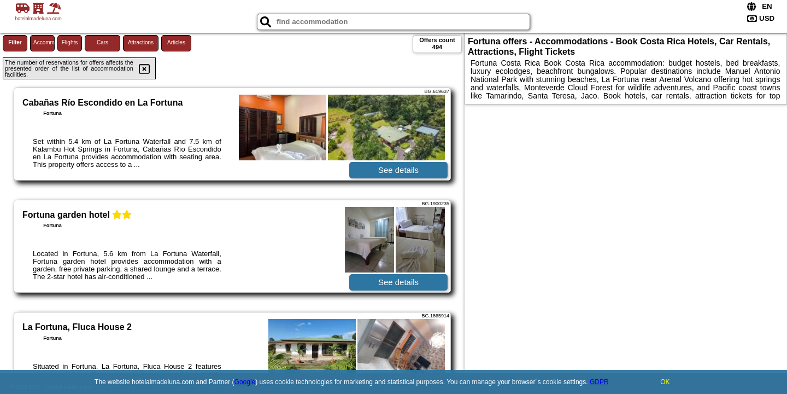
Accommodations (44, 42)
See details (398, 170)
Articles (176, 42)
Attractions (141, 42)
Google (245, 382)
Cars (102, 42)
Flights (70, 42)
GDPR (599, 382)
